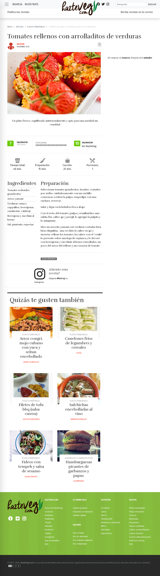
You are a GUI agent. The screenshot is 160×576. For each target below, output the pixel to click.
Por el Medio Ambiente (83, 540)
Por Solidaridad (80, 544)
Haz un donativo (52, 540)
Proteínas (105, 508)
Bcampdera (79, 481)
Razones (77, 525)
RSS (46, 544)
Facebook (49, 529)
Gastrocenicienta (31, 419)
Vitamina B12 (106, 519)
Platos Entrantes (136, 512)
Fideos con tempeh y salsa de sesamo (31, 466)
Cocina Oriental (136, 533)
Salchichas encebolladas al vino (78, 409)
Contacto (49, 512)
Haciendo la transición (83, 512)
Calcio (103, 512)
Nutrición (105, 500)
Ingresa (17, 4)
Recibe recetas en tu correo (137, 12)
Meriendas (133, 519)
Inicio (9, 27)
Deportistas (106, 533)
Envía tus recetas (137, 540)
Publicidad (49, 519)
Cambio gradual (80, 508)
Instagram (49, 537)
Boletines (49, 515)
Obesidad (105, 529)
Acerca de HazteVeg (54, 508)
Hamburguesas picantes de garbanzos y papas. (79, 469)
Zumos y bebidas (136, 526)
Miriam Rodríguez (79, 419)
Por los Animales (80, 536)
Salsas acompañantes (139, 529)
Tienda (48, 522)
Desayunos (134, 522)
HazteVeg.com (51, 500)
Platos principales (36, 27)
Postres (132, 515)
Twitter (48, 533)
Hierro (104, 515)
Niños (103, 526)
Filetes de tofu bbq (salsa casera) (31, 409)
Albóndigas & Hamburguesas (79, 458)
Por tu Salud (78, 533)
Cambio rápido (79, 515)
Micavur (20, 44)
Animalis (48, 526)
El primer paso (80, 500)
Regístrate (31, 4)
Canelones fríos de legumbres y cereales (78, 343)
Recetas (19, 27)
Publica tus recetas (18, 12)
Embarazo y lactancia (110, 522)
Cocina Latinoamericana (140, 537)
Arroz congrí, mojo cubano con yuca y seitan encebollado (31, 347)
